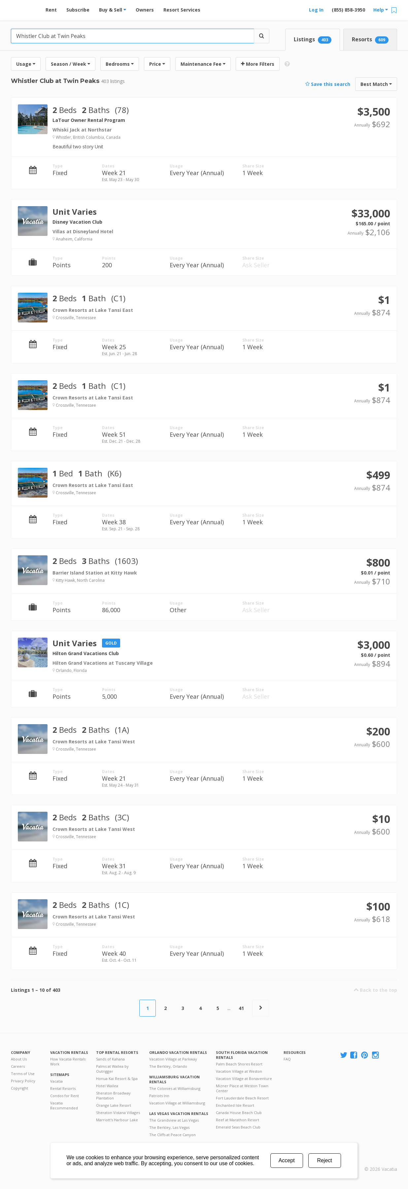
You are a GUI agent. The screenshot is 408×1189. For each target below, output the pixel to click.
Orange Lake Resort (113, 1105)
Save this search (327, 84)
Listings (312, 40)
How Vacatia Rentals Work (67, 1061)
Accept (287, 1160)
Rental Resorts (63, 1088)
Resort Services (181, 10)
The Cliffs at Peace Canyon (172, 1134)
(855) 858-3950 (348, 10)
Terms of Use (23, 1073)
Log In (316, 10)
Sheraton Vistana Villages (118, 1112)
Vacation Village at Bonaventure (244, 1078)
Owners (145, 10)
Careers (18, 1066)
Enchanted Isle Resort (235, 1105)
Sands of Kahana (110, 1059)
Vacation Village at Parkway (173, 1059)
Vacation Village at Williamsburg (177, 1102)
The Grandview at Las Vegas (174, 1120)
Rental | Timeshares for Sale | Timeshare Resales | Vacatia (381, 1161)
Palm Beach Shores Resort (239, 1063)
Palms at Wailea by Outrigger (112, 1069)
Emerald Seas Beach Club (238, 1127)
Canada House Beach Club (239, 1112)
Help (380, 10)
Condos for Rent (64, 1095)
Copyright (19, 1088)
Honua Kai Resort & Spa (117, 1078)
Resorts (370, 40)
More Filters (257, 64)
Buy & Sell (112, 10)
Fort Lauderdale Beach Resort (242, 1098)
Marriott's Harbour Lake (117, 1119)
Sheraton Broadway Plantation (113, 1095)
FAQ (287, 1059)
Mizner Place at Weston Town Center (242, 1088)
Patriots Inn (159, 1095)
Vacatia (56, 1081)
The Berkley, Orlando (168, 1066)
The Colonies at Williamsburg (174, 1088)
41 (241, 1008)
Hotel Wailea (107, 1085)
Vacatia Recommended (64, 1105)
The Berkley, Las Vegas (169, 1127)
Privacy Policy (23, 1080)
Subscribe (77, 10)
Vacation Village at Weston (239, 1071)
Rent (51, 10)
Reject (324, 1160)
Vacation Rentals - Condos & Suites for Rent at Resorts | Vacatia (24, 8)
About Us (19, 1059)
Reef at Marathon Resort (237, 1119)
